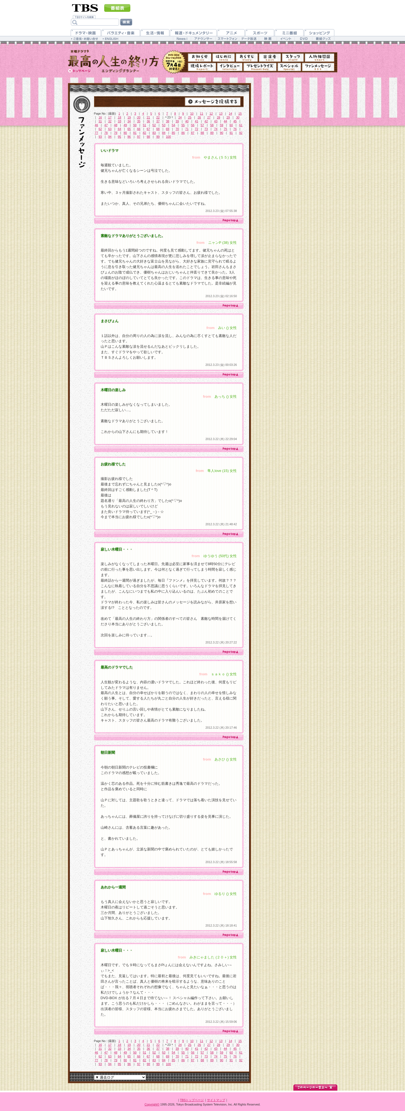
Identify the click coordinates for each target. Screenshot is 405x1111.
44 (225, 121)
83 (154, 132)
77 (96, 132)
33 (119, 121)
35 (138, 121)
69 (167, 129)
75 (225, 129)
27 (209, 117)
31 (100, 121)
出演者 (270, 58)
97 (138, 136)
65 (129, 129)
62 (100, 129)
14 (230, 113)
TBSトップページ (192, 1100)
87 (192, 132)
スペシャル (289, 67)
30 (237, 117)
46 (96, 125)
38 (167, 121)
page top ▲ (230, 220)
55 (183, 125)
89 (212, 132)
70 (177, 129)
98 (148, 136)
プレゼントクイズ (260, 67)
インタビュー (229, 67)
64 (119, 129)
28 (218, 117)
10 (192, 113)
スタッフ (293, 58)
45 (235, 121)
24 (180, 117)
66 (138, 129)
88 (202, 132)
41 (196, 121)
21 (148, 117)
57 (202, 125)
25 (189, 117)
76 (235, 129)
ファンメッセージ (318, 67)
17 (110, 117)
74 (215, 129)
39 (177, 121)
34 (129, 121)
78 (106, 132)
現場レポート (202, 67)
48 (115, 125)
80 (125, 132)
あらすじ (247, 58)
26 (199, 117)
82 (144, 132)
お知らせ (199, 58)
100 (168, 136)
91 (231, 132)
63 (110, 129)
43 (215, 121)
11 (201, 113)
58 (212, 125)
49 (125, 125)
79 (115, 132)
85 (173, 132)
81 (135, 132)
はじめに (224, 58)
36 (148, 121)
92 (241, 132)
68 (158, 129)
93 (100, 136)
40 (187, 121)
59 (221, 125)
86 (183, 132)
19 (129, 117)
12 (211, 113)
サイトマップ (216, 1100)
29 (228, 117)
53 (164, 125)
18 (119, 117)
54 (173, 125)
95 (119, 136)
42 (206, 121)
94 (110, 136)
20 (138, 117)
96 (129, 136)
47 (106, 125)
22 (158, 117)
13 (220, 113)
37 (158, 121)
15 (240, 113)
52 (154, 125)
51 (144, 125)
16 (100, 117)
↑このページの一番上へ (315, 1087)
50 (135, 125)
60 (231, 125)
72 (196, 129)
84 (164, 132)
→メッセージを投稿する (212, 102)
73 (206, 129)
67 (148, 129)
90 (221, 132)
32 (110, 121)
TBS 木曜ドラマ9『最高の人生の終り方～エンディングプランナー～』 (113, 61)
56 (192, 125)
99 (158, 136)
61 (241, 125)
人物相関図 (319, 58)
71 (187, 129)
